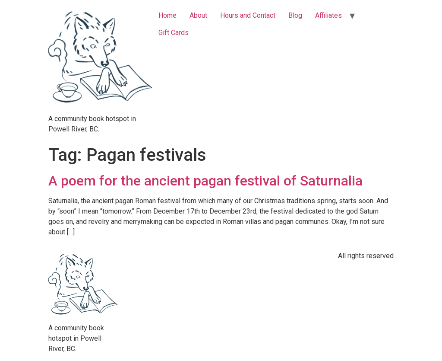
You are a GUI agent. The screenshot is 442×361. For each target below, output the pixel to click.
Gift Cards (173, 33)
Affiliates (328, 15)
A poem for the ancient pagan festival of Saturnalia (205, 181)
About (198, 15)
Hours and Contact (247, 15)
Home (167, 15)
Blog (295, 15)
